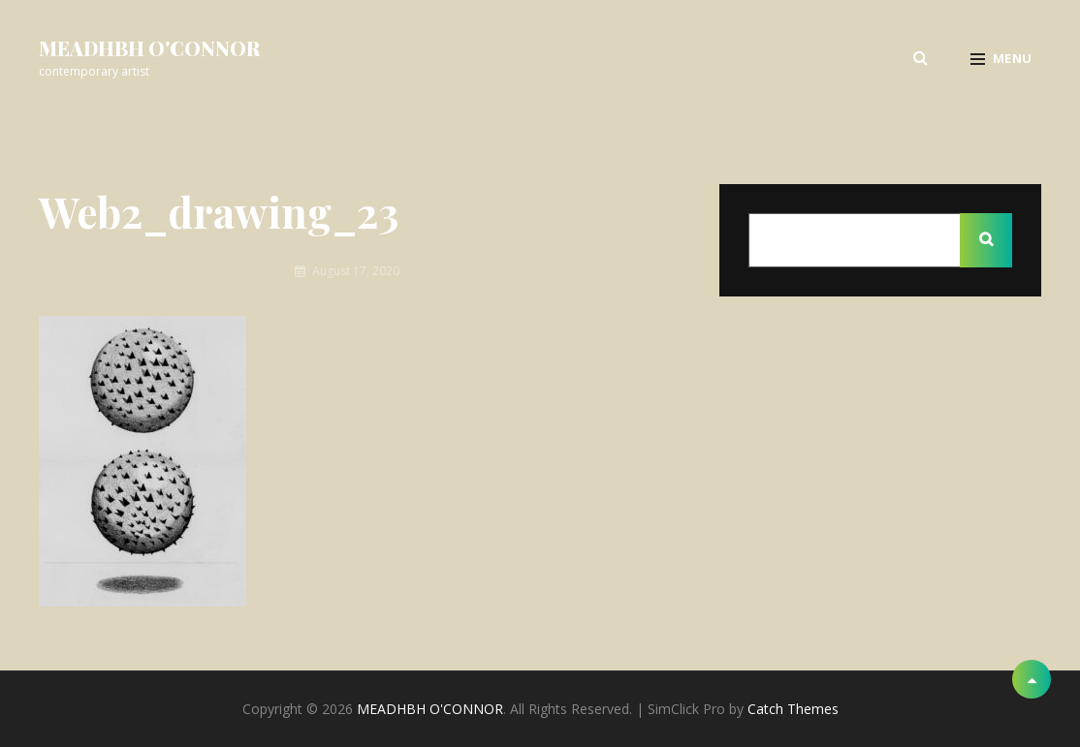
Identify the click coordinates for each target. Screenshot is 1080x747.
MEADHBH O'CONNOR (149, 48)
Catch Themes (793, 709)
